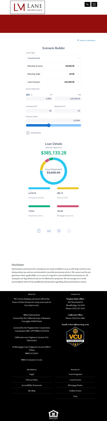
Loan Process (75, 371)
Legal (31, 365)
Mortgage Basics (75, 376)
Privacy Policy (32, 371)
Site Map (32, 382)
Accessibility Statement (32, 376)
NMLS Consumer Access (31, 351)
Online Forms (75, 382)
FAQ (75, 387)
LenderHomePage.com (61, 417)
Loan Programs (75, 365)
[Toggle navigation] (94, 4)
